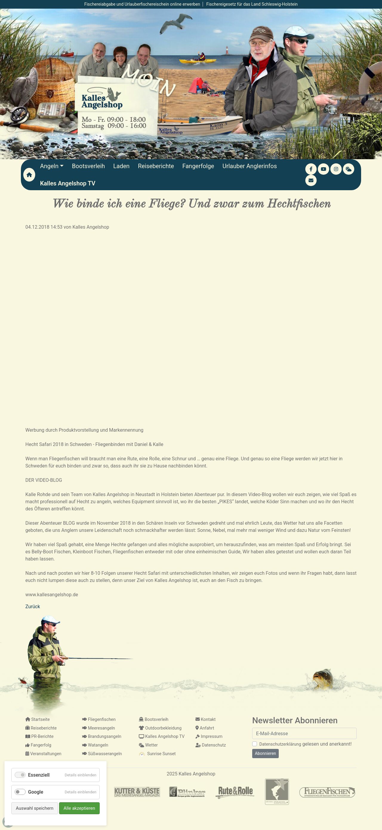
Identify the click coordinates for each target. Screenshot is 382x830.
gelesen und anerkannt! (305, 744)
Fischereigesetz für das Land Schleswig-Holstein (252, 4)
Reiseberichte (41, 728)
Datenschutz (210, 745)
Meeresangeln (98, 728)
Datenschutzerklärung (280, 744)
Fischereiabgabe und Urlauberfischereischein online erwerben (142, 4)
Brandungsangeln (101, 736)
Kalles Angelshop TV (161, 736)
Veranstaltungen (43, 753)
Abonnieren (265, 753)
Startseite (37, 719)
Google (35, 792)
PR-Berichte (39, 736)
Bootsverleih (153, 719)
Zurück (32, 606)
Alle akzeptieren (79, 808)
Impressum (208, 736)
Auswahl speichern (34, 808)
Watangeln (95, 745)
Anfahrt (204, 728)
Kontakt (205, 719)
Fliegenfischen (98, 719)
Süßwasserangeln (102, 753)
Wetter (148, 745)
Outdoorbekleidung (160, 728)
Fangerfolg (38, 745)
